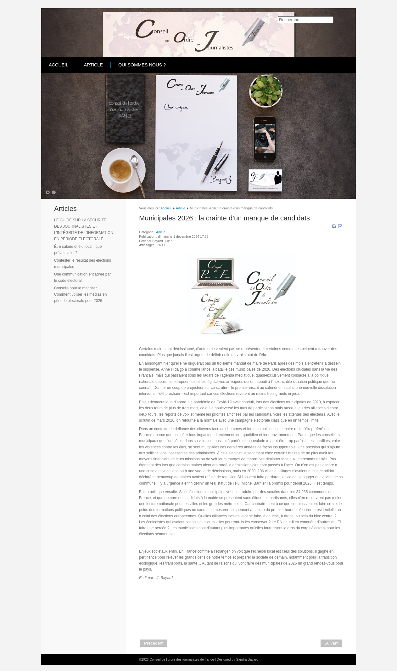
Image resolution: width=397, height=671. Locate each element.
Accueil (58, 64)
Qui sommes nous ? (142, 64)
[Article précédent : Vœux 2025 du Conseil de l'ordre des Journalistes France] (153, 643)
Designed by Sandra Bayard (237, 659)
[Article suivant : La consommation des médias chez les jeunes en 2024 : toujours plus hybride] (331, 643)
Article (93, 64)
